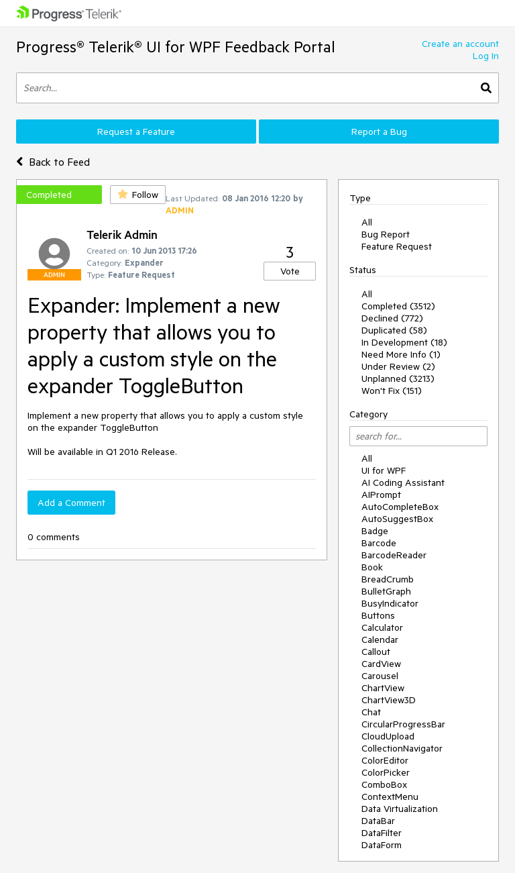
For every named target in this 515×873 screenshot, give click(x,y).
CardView (381, 664)
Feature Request (396, 246)
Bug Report (385, 234)
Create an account (460, 44)
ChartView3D (388, 700)
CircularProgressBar (403, 724)
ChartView (382, 688)
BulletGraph (386, 591)
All (366, 222)
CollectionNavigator (402, 748)
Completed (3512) (398, 306)
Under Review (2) (398, 366)
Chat (371, 712)
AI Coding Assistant (403, 482)
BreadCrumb (387, 579)
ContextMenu (389, 796)
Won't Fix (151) (391, 390)
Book (372, 567)
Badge (374, 531)
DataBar (378, 821)
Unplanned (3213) (398, 378)
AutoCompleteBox (400, 507)
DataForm (381, 845)
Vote (290, 271)
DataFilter (381, 833)
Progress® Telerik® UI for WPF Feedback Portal (175, 46)
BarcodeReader (393, 555)
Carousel (379, 676)
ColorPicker (385, 772)
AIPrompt (381, 495)
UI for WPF (383, 470)
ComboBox (384, 784)
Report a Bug (379, 131)
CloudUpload (387, 736)
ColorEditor (384, 760)
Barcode (378, 543)
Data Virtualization (399, 809)
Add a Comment (71, 503)
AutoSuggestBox (397, 519)
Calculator (382, 627)
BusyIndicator (389, 603)
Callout (375, 652)
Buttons (378, 615)
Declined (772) (392, 318)
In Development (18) (404, 342)
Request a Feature (136, 131)
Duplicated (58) (394, 330)
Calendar (379, 639)
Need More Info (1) (401, 354)
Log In (486, 56)
